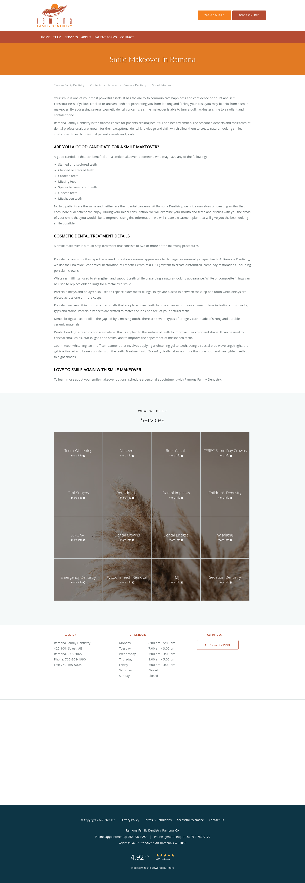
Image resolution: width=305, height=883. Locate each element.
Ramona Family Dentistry (69, 85)
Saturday (151, 670)
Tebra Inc (109, 820)
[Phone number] (218, 645)
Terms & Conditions (158, 820)
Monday (151, 643)
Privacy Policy (129, 820)
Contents (96, 85)
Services (112, 85)
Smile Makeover (161, 85)
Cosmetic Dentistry (135, 85)
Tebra (170, 868)
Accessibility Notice (190, 820)
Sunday (151, 675)
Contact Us (216, 820)
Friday (151, 664)
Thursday (151, 659)
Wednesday (151, 653)
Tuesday (151, 648)
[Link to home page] (48, 15)
